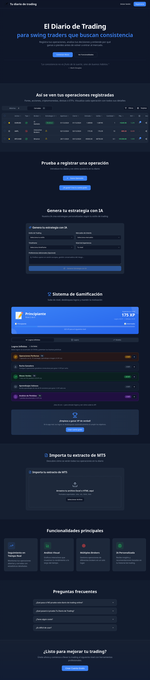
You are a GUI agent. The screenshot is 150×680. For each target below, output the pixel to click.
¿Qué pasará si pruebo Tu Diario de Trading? (75, 611)
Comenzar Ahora (62, 55)
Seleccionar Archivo (75, 499)
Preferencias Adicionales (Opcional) (42, 253)
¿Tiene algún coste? (75, 619)
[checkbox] (5, 116)
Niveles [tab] (117, 340)
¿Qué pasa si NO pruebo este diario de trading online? (75, 602)
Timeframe (33, 243)
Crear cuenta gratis (75, 430)
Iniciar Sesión (125, 4)
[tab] (33, 340)
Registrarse (139, 4)
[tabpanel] (75, 128)
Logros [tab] (75, 340)
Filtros (129, 108)
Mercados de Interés (83, 233)
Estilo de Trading (35, 233)
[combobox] (51, 237)
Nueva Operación (75, 178)
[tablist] (27, 108)
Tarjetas (142, 108)
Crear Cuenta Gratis (75, 668)
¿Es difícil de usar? (75, 627)
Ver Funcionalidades (86, 55)
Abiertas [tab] (14, 108)
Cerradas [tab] (40, 108)
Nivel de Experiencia (83, 243)
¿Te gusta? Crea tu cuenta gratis (75, 188)
